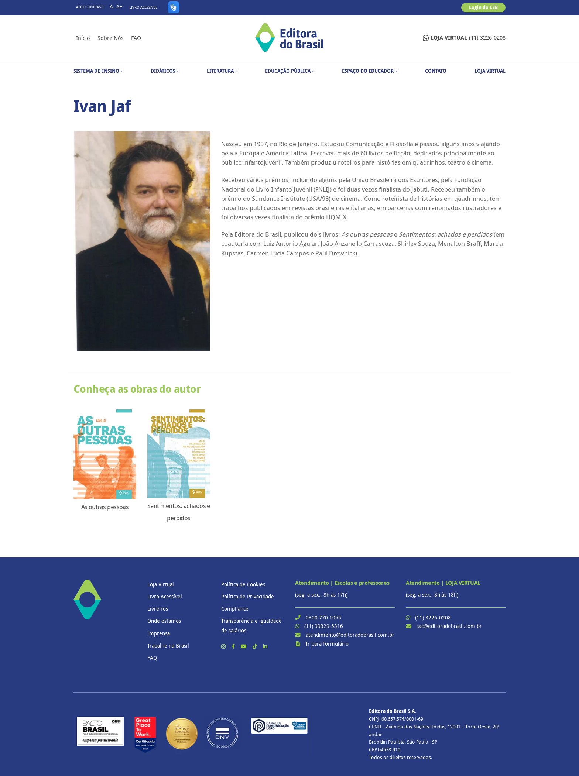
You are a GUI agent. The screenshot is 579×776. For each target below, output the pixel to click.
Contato (435, 71)
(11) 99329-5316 (323, 625)
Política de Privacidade (247, 596)
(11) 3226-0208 (464, 38)
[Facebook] (234, 646)
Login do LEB (483, 7)
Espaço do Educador (368, 71)
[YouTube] (244, 646)
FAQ (136, 37)
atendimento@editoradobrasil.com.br (350, 634)
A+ (119, 6)
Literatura (220, 71)
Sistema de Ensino (96, 71)
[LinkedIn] (265, 646)
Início (83, 37)
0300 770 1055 (323, 617)
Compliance (235, 608)
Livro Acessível (143, 7)
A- (112, 6)
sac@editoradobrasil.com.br (449, 625)
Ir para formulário (327, 643)
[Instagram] (224, 646)
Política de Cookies (243, 584)
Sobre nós (110, 37)
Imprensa (158, 633)
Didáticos (163, 71)
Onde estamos (164, 620)
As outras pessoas (105, 507)
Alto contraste (90, 7)
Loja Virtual (490, 71)
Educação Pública (288, 71)
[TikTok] (255, 646)
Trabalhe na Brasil (168, 645)
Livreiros (157, 608)
